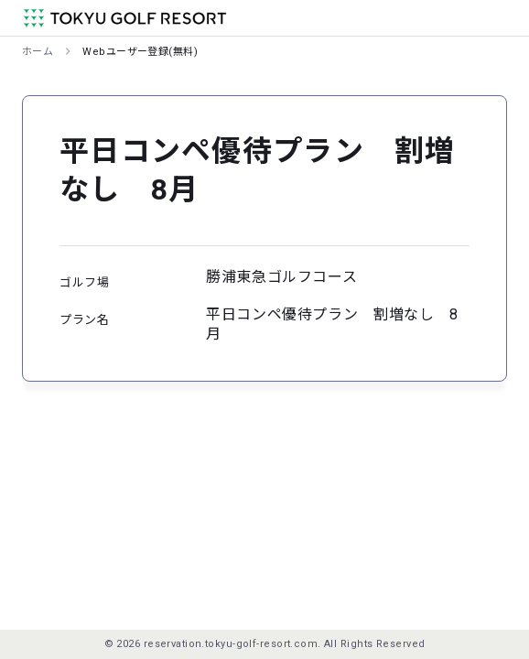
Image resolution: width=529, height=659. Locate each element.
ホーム (37, 52)
